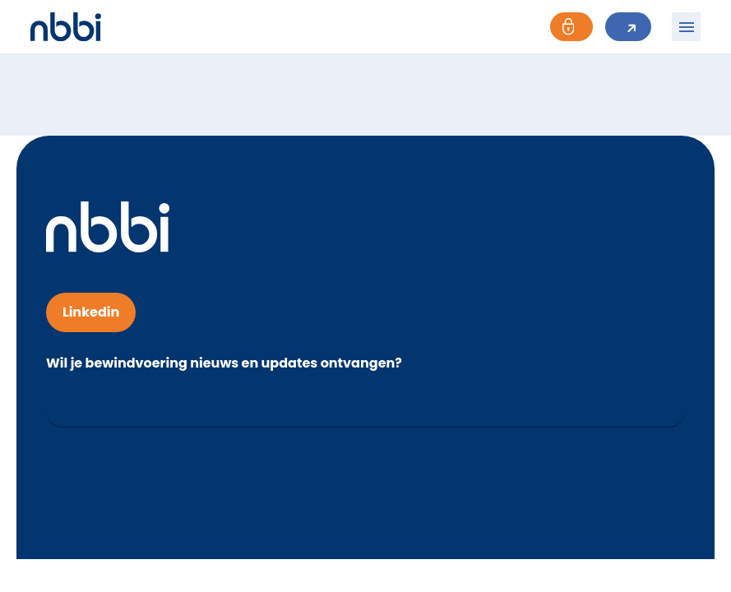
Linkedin (90, 312)
